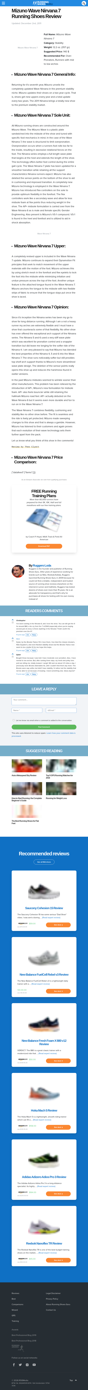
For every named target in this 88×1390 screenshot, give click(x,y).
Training (15, 1321)
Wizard (15, 1309)
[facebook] (13, 1364)
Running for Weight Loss (56, 798)
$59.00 (32, 923)
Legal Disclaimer (53, 1293)
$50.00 (32, 1059)
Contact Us (51, 1309)
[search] (84, 3)
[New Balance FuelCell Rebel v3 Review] (44, 958)
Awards (15, 1329)
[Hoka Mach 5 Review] (44, 1094)
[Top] (76, 1380)
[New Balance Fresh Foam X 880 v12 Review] (44, 1024)
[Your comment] (44, 701)
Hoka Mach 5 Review (44, 1110)
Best (14, 1298)
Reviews (15, 1293)
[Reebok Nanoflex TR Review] (44, 1227)
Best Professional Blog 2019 (24, 1335)
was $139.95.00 (22, 1129)
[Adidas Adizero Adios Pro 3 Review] (44, 1160)
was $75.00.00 (22, 927)
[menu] (3, 3)
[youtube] (34, 1364)
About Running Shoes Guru (58, 1304)
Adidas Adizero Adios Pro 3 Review (44, 1177)
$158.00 (32, 1125)
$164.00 (32, 1192)
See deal (58, 925)
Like (27, 635)
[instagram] (27, 1364)
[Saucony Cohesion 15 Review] (44, 891)
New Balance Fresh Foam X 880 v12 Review (44, 1042)
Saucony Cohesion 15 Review (44, 908)
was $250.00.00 (22, 1196)
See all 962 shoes (44, 862)
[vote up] (12, 620)
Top (73, 1380)
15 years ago (20, 635)
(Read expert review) (51, 917)
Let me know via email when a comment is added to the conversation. (42, 720)
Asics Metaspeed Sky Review (24, 775)
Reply (34, 635)
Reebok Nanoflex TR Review (44, 1243)
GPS (13, 1315)
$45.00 (32, 1258)
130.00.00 (22, 989)
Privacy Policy (52, 1298)
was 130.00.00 (22, 993)
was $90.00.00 (22, 1262)
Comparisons (17, 1304)
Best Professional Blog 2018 (24, 1340)
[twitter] (20, 1364)
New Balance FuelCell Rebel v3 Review (44, 974)
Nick (18, 639)
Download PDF (44, 546)
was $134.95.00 (22, 1063)
